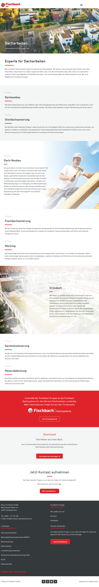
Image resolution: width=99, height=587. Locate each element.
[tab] (49, 491)
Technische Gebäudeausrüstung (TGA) (15, 555)
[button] (81, 5)
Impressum (83, 581)
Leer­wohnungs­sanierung (10, 551)
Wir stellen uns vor (57, 512)
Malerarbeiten (6, 546)
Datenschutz (93, 581)
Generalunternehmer (9, 533)
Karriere (53, 516)
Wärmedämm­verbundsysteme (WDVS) (15, 537)
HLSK (3, 559)
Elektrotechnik (6, 564)
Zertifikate (54, 520)
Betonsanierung (7, 542)
